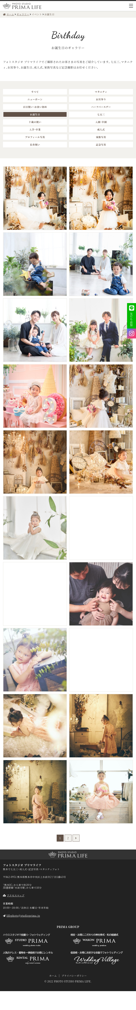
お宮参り (101, 99)
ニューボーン (35, 99)
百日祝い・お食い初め (35, 106)
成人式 (101, 129)
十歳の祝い (35, 122)
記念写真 (101, 144)
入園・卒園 (101, 122)
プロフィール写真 (35, 137)
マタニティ (101, 91)
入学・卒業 (35, 129)
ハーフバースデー (101, 106)
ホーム (53, 975)
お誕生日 (35, 114)
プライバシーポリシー (74, 975)
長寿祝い (35, 144)
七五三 (101, 114)
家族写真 (101, 137)
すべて (35, 91)
